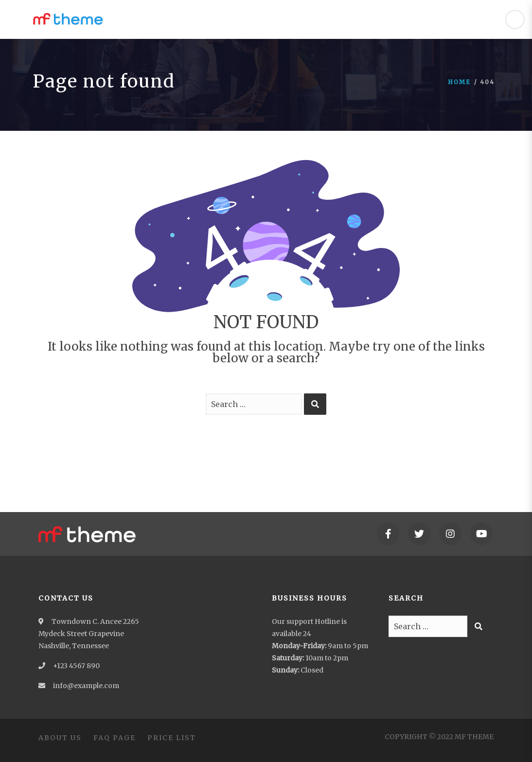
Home (459, 82)
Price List (171, 737)
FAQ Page (114, 737)
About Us (60, 737)
